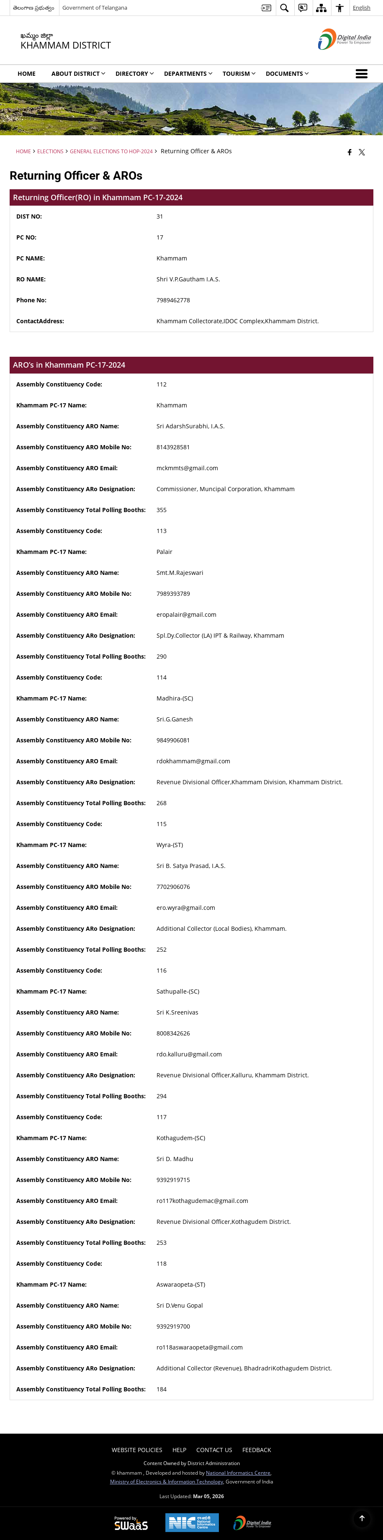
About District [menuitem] (78, 73)
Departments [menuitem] (188, 73)
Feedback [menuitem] (256, 1450)
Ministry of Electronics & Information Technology (166, 1481)
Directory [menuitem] (135, 73)
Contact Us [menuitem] (214, 1450)
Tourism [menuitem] (239, 73)
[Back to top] (362, 1519)
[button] (363, 73)
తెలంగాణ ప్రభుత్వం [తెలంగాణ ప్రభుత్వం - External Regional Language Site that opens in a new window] (33, 7)
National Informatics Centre (238, 1472)
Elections (50, 151)
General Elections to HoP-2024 (111, 151)
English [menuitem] (361, 7)
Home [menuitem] (27, 73)
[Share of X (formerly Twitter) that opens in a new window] (362, 152)
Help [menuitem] (179, 1450)
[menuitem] (266, 7)
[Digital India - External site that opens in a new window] (334, 57)
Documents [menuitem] (287, 73)
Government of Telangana (94, 7)
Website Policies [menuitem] (137, 1450)
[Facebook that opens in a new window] (349, 152)
